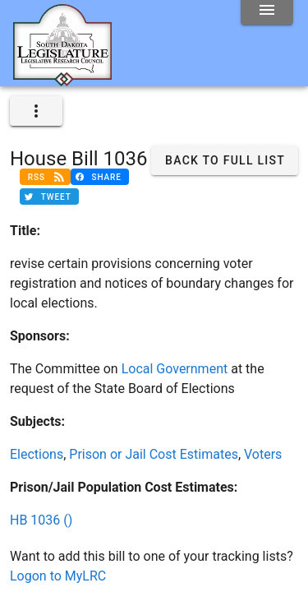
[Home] (62, 79)
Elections (36, 454)
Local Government (175, 369)
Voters (263, 454)
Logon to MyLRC (58, 576)
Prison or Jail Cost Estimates (153, 454)
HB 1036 (41, 520)
